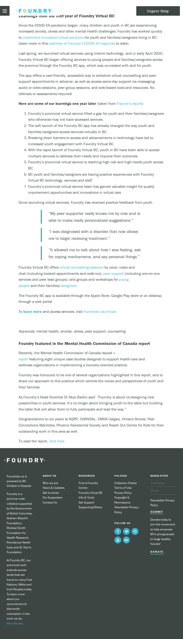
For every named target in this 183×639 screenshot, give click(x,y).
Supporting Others (90, 507)
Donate (157, 551)
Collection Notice (125, 483)
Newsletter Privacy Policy (126, 509)
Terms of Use (123, 488)
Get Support (86, 502)
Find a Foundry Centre (88, 485)
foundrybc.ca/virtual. (100, 311)
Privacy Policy (123, 493)
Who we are (50, 483)
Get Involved (51, 493)
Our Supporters (52, 497)
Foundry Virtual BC (91, 493)
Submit (156, 511)
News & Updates (54, 488)
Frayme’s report (129, 103)
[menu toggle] (5, 11)
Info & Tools (86, 497)
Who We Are (15, 623)
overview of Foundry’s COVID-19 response (82, 43)
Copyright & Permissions (122, 499)
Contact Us (50, 502)
